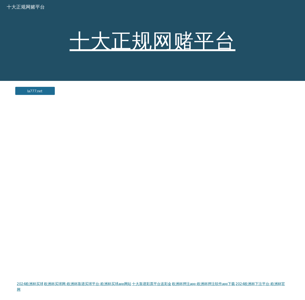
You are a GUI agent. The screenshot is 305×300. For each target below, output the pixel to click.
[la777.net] (35, 90)
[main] (152, 40)
